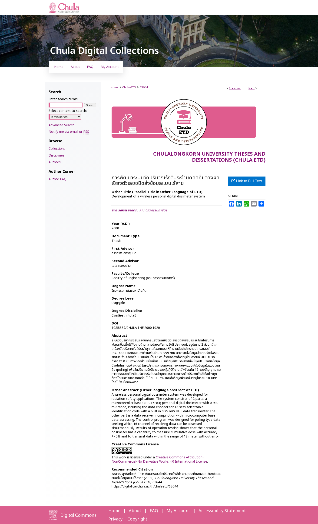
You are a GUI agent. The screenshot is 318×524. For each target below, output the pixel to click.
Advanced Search (61, 125)
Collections (57, 148)
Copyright (137, 519)
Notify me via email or (69, 131)
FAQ (154, 511)
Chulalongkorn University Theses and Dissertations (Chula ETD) (209, 157)
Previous (235, 88)
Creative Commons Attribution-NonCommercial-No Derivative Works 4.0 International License (159, 459)
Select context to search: (68, 110)
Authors (55, 162)
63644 (144, 87)
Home (115, 87)
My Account (178, 511)
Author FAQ (57, 179)
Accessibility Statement (222, 511)
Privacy (115, 519)
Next (251, 88)
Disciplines (56, 155)
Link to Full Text (246, 181)
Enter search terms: (63, 99)
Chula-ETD (129, 87)
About (135, 511)
